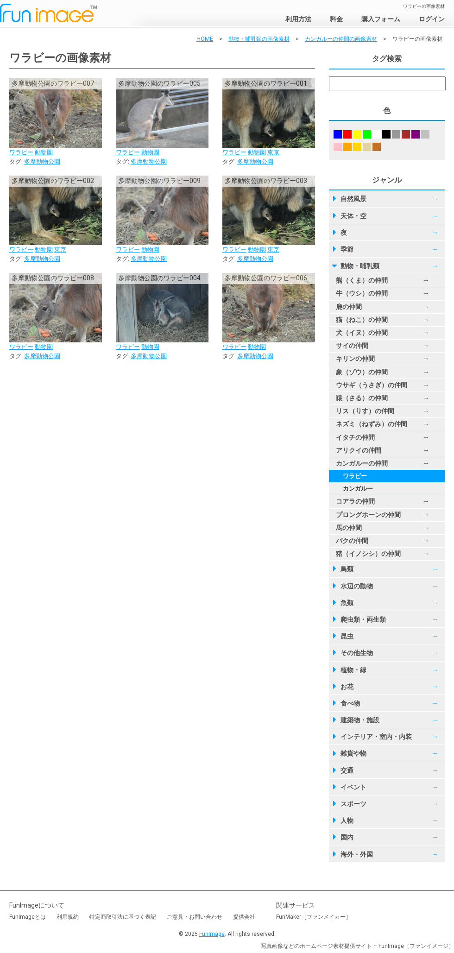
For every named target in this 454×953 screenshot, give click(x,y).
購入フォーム (380, 19)
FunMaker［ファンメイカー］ (313, 917)
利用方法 (298, 19)
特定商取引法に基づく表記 (122, 917)
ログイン (432, 19)
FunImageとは (27, 917)
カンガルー (358, 488)
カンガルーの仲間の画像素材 (341, 39)
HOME (204, 39)
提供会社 (244, 917)
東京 (273, 152)
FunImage (212, 934)
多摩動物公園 (42, 161)
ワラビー (21, 152)
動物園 (44, 152)
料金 (336, 19)
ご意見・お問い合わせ (194, 917)
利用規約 (68, 917)
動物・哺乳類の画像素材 (259, 39)
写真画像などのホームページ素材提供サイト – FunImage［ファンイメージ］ (357, 946)
